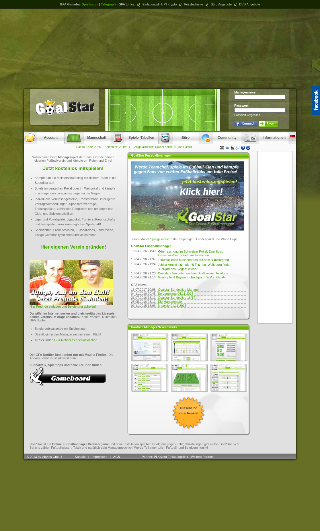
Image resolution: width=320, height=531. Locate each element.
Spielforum (90, 4)
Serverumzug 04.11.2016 (176, 293)
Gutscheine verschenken (188, 410)
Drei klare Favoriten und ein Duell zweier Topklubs (193, 273)
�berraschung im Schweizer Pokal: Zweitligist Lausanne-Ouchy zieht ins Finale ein (190, 253)
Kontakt (80, 456)
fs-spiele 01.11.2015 (172, 305)
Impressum (99, 456)
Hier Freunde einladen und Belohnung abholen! (63, 306)
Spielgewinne (159, 239)
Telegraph (108, 4)
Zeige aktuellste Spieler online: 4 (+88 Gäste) (163, 147)
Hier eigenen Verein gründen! (73, 246)
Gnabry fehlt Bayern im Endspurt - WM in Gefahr (192, 277)
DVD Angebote (246, 4)
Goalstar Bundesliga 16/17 (176, 297)
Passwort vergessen (247, 115)
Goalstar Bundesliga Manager (179, 289)
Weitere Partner (202, 456)
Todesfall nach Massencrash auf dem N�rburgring (193, 259)
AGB (117, 456)
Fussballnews (190, 4)
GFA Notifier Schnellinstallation (75, 340)
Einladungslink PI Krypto (156, 4)
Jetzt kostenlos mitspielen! (73, 168)
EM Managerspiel (170, 301)
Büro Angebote (218, 4)
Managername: (245, 92)
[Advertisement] (160, 49)
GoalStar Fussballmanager (151, 246)
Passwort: (241, 105)
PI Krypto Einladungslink (171, 456)
